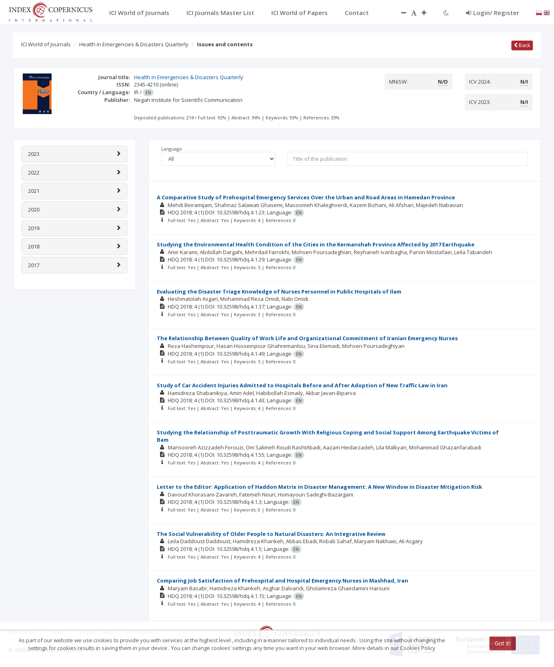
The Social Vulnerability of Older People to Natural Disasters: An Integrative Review (271, 533)
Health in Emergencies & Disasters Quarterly (133, 44)
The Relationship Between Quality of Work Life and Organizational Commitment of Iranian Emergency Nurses (307, 338)
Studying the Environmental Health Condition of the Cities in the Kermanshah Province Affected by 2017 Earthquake (315, 244)
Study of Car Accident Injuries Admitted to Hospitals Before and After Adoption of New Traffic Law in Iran (302, 385)
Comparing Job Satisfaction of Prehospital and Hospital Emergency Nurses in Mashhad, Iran (282, 580)
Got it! (503, 643)
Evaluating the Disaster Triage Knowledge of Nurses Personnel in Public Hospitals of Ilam (279, 291)
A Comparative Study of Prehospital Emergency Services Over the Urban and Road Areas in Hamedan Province (306, 197)
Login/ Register (492, 13)
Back (522, 45)
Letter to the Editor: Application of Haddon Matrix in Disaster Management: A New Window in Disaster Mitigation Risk (319, 486)
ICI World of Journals (46, 44)
